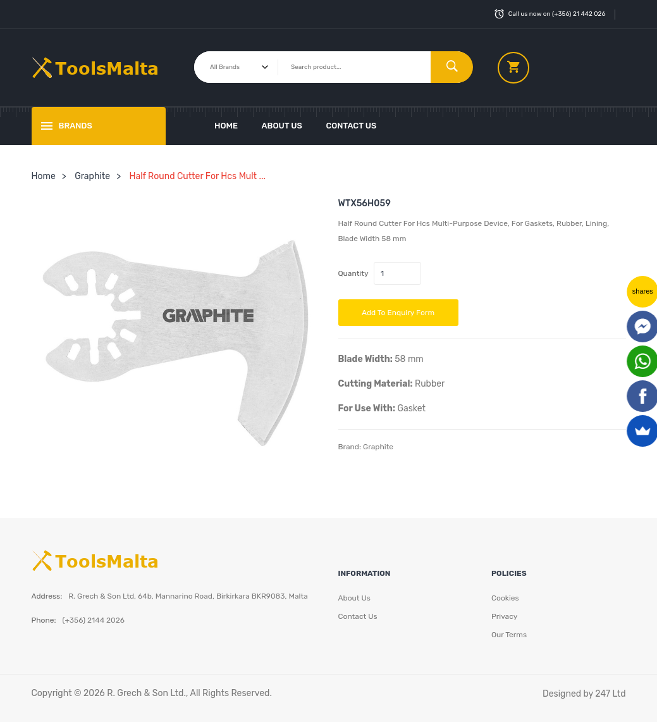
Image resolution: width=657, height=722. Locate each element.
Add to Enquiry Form (398, 312)
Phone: (44, 620)
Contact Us (351, 125)
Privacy (504, 616)
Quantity (353, 273)
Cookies (505, 598)
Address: (47, 596)
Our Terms (509, 634)
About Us (282, 125)
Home (226, 125)
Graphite (92, 176)
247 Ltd (610, 693)
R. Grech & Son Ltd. (146, 693)
